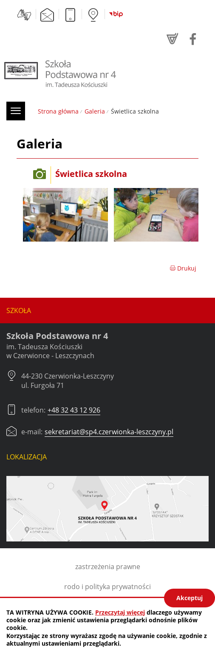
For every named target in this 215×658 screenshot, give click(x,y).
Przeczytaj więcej (120, 612)
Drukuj (183, 268)
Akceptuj (189, 598)
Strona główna (58, 111)
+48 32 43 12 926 (74, 410)
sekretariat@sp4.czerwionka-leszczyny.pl (109, 431)
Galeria (95, 111)
